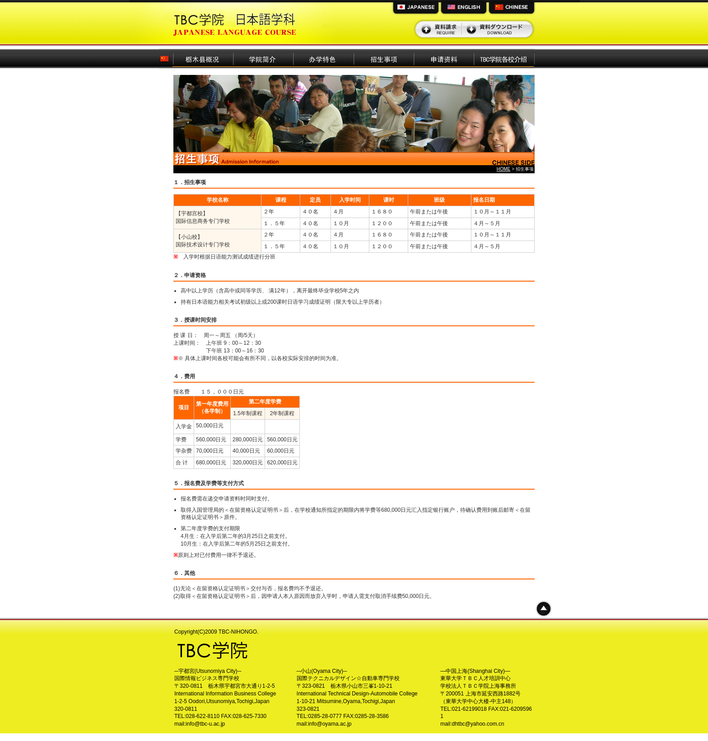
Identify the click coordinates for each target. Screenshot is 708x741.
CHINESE (511, 8)
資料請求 (438, 29)
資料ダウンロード (497, 29)
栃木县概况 (203, 58)
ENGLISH (463, 8)
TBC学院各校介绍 (505, 58)
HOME (504, 169)
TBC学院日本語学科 (236, 22)
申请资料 (444, 58)
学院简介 (263, 58)
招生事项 (384, 58)
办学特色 (323, 58)
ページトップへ (543, 608)
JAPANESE (415, 8)
